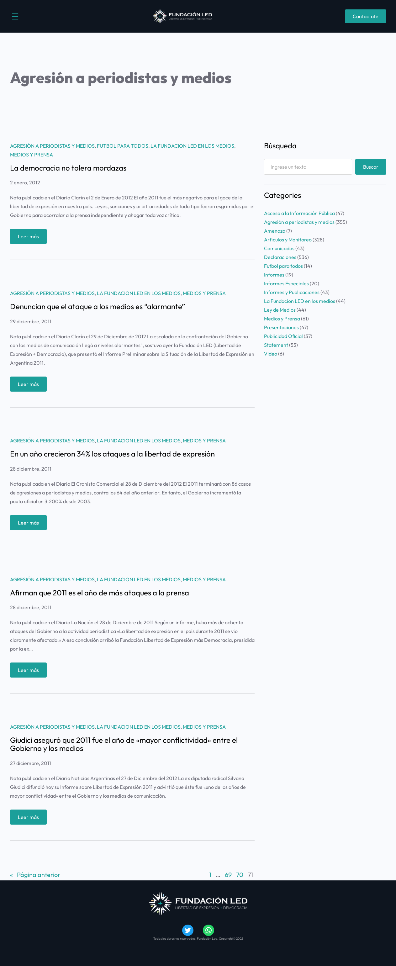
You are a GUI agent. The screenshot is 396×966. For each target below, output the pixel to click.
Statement (276, 345)
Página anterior (35, 874)
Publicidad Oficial (283, 336)
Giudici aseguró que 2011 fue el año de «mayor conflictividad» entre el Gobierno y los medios (124, 744)
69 (228, 875)
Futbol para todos (122, 146)
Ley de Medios (280, 310)
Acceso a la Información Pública (299, 213)
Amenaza (274, 231)
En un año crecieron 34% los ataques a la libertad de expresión (112, 454)
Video (270, 354)
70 (239, 875)
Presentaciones (281, 327)
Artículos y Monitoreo (288, 239)
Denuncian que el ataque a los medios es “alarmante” (97, 306)
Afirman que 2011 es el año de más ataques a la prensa (99, 593)
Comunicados (279, 248)
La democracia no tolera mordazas (68, 168)
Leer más (30, 238)
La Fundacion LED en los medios (192, 146)
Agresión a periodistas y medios (52, 146)
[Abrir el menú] (15, 16)
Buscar (370, 167)
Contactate (365, 16)
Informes (274, 275)
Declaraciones (280, 257)
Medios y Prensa (31, 154)
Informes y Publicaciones (291, 292)
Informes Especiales (286, 283)
